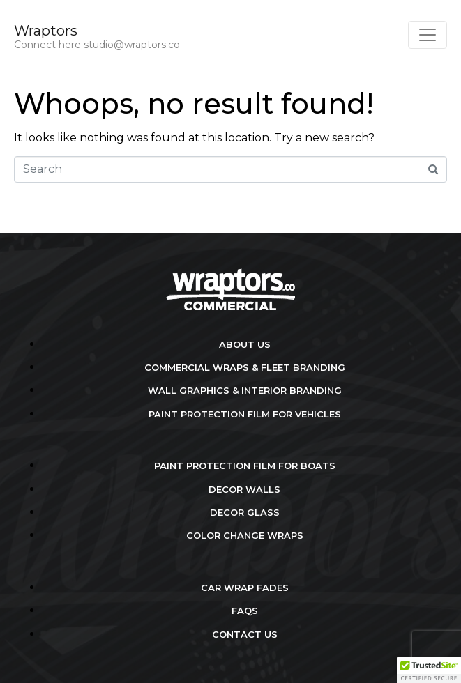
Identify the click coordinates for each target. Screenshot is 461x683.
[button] (429, 670)
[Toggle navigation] (427, 35)
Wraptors (45, 30)
